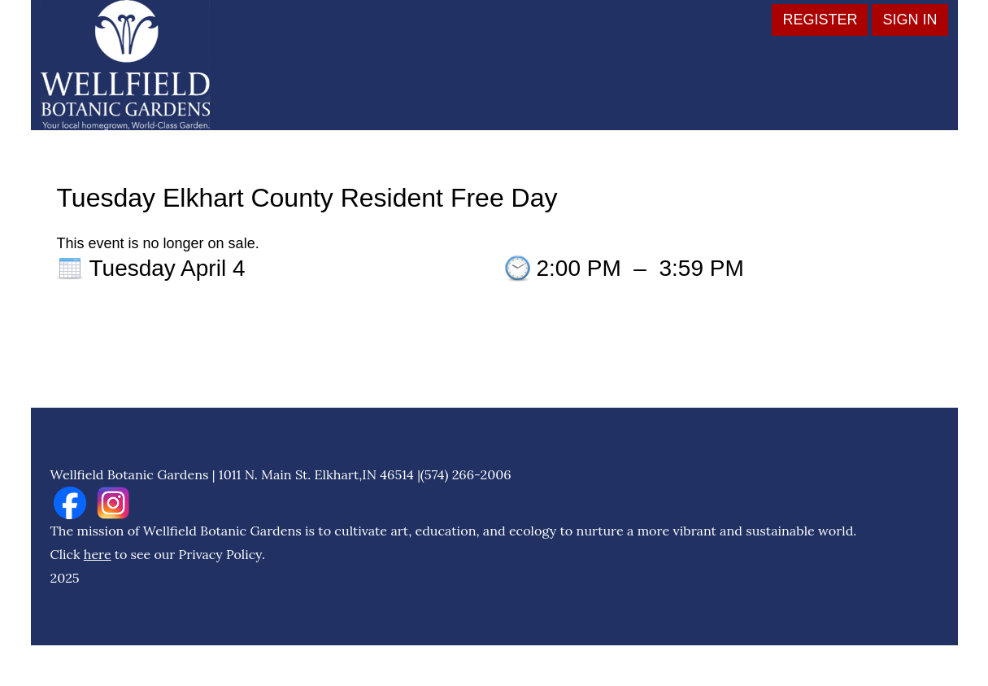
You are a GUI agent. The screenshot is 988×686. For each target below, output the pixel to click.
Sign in (909, 19)
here (97, 554)
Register (819, 19)
